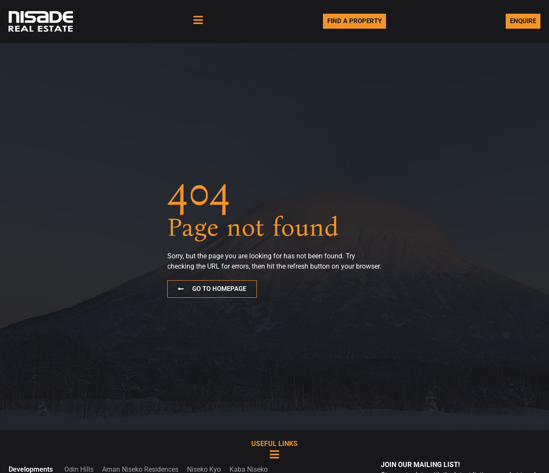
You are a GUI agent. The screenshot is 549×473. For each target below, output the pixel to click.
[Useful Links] (274, 454)
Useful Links (274, 444)
